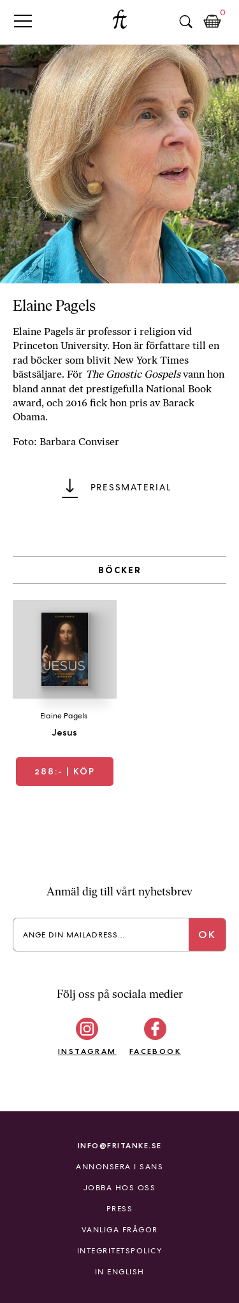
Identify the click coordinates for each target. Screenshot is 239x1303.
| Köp (64, 771)
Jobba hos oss (119, 1188)
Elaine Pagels (63, 716)
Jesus (64, 732)
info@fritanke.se (120, 1145)
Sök (185, 22)
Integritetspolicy (120, 1251)
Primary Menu (22, 20)
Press (119, 1209)
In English (120, 1272)
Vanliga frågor (120, 1230)
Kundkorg (212, 22)
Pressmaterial (131, 487)
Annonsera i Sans (119, 1167)
